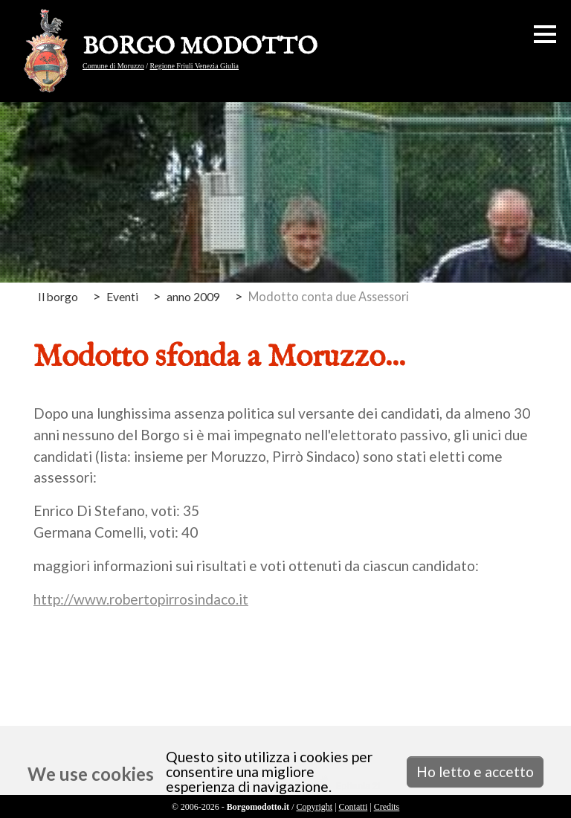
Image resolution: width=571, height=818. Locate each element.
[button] (545, 34)
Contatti (353, 807)
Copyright (314, 807)
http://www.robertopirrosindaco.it (140, 599)
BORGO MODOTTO (200, 47)
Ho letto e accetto (475, 771)
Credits (387, 807)
